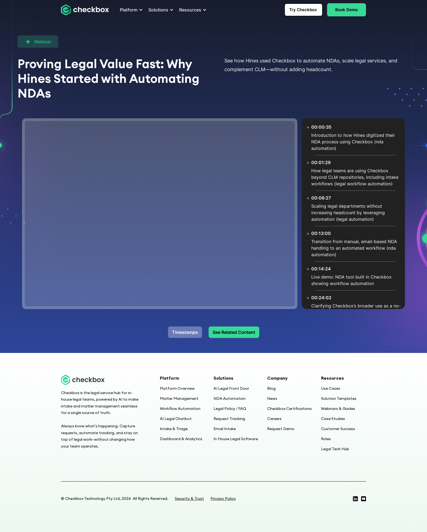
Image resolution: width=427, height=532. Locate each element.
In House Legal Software (235, 438)
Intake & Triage (174, 428)
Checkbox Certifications (289, 408)
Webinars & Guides (338, 408)
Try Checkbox (303, 9)
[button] (129, 10)
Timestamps (185, 332)
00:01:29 (321, 162)
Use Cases (330, 388)
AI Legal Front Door (231, 388)
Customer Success (338, 428)
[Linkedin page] (363, 498)
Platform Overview (177, 388)
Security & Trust (189, 498)
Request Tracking (229, 418)
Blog (271, 388)
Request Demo (280, 428)
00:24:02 (321, 297)
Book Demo (346, 9)
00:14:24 (321, 268)
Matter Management (179, 398)
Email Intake (224, 428)
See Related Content (234, 332)
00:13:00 (321, 233)
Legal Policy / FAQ (229, 408)
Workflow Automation (180, 408)
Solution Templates (338, 398)
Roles (326, 438)
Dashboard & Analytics (181, 438)
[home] (85, 10)
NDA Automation (229, 398)
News (272, 398)
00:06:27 (321, 198)
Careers (274, 418)
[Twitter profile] (355, 498)
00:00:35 (321, 127)
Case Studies (333, 418)
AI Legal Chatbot (176, 418)
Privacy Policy (223, 498)
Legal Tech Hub (335, 448)
